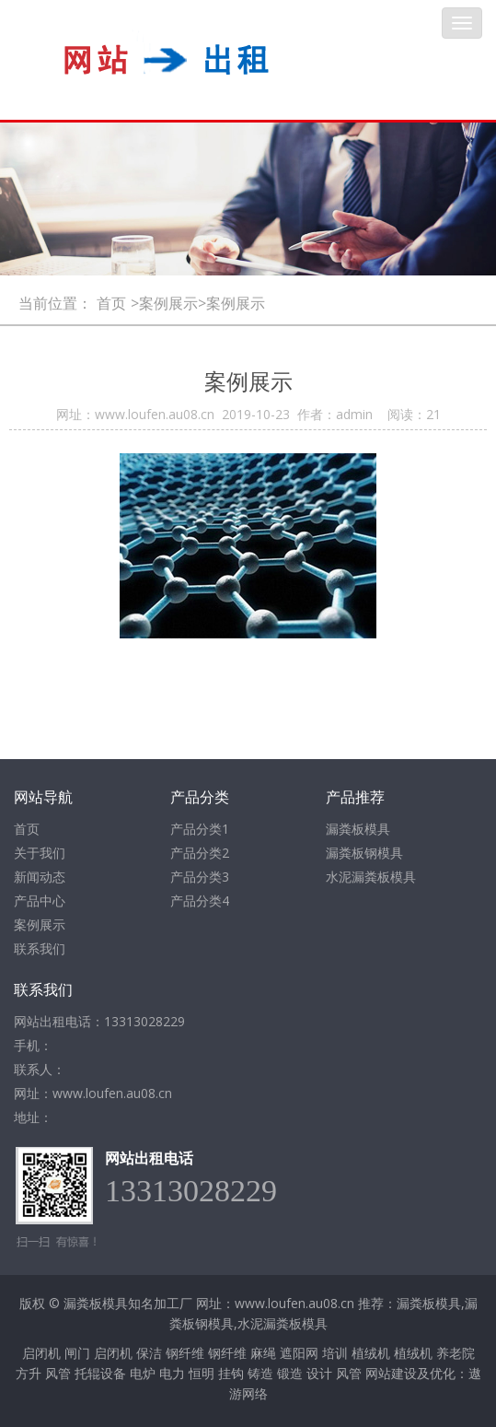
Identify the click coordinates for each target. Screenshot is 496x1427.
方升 (28, 1373)
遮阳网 (299, 1353)
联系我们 (39, 948)
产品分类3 (199, 876)
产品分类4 (199, 900)
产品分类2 (199, 852)
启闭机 (41, 1353)
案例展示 (39, 924)
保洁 (149, 1353)
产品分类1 (199, 828)
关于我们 (39, 852)
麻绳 (263, 1353)
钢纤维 (185, 1353)
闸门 (77, 1353)
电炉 (143, 1373)
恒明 (201, 1373)
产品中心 (39, 900)
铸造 (260, 1373)
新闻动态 (39, 876)
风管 (58, 1373)
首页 (111, 303)
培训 (335, 1353)
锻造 (290, 1373)
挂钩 (231, 1373)
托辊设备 (100, 1373)
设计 (319, 1373)
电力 (172, 1373)
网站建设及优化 (410, 1373)
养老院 (455, 1353)
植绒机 (371, 1353)
